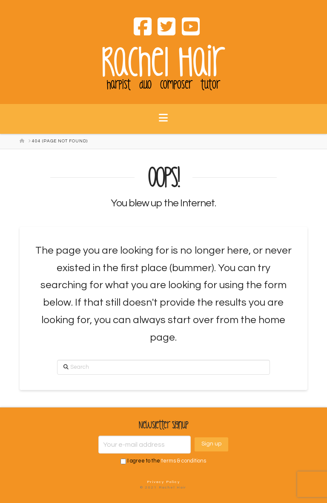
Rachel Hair (163, 62)
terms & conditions (183, 461)
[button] (163, 123)
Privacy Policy (163, 482)
